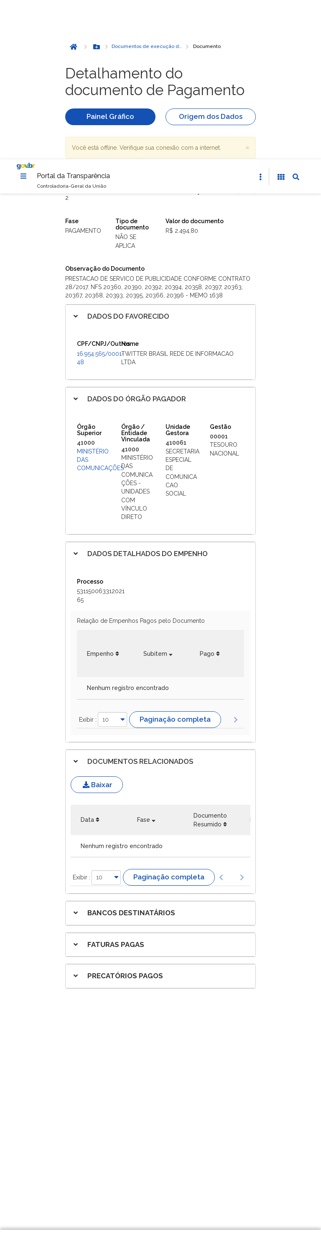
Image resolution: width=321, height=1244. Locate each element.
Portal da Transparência (73, 17)
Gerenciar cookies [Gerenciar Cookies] (168, 1175)
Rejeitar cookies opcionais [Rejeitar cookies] (168, 1194)
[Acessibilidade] (281, 18)
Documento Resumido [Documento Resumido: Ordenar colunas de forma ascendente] (210, 661)
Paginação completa (175, 561)
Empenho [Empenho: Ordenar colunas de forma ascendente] (100, 494)
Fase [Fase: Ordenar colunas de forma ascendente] (143, 661)
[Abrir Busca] (296, 18)
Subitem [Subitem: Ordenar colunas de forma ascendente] (155, 494)
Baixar (96, 626)
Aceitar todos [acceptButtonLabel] (168, 1212)
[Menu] (23, 16)
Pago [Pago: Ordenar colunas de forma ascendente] (207, 494)
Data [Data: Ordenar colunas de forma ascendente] (87, 661)
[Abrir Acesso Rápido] (260, 18)
